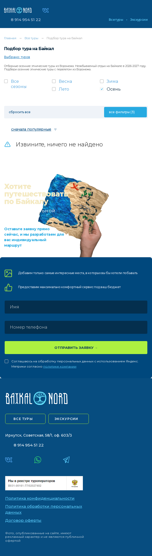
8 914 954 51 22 (26, 19)
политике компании (59, 366)
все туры (23, 419)
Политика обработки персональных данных (43, 509)
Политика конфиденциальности (40, 498)
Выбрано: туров (17, 57)
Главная (10, 38)
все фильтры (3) (122, 112)
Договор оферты (23, 520)
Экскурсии (139, 20)
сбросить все (20, 112)
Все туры (116, 20)
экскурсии (66, 419)
